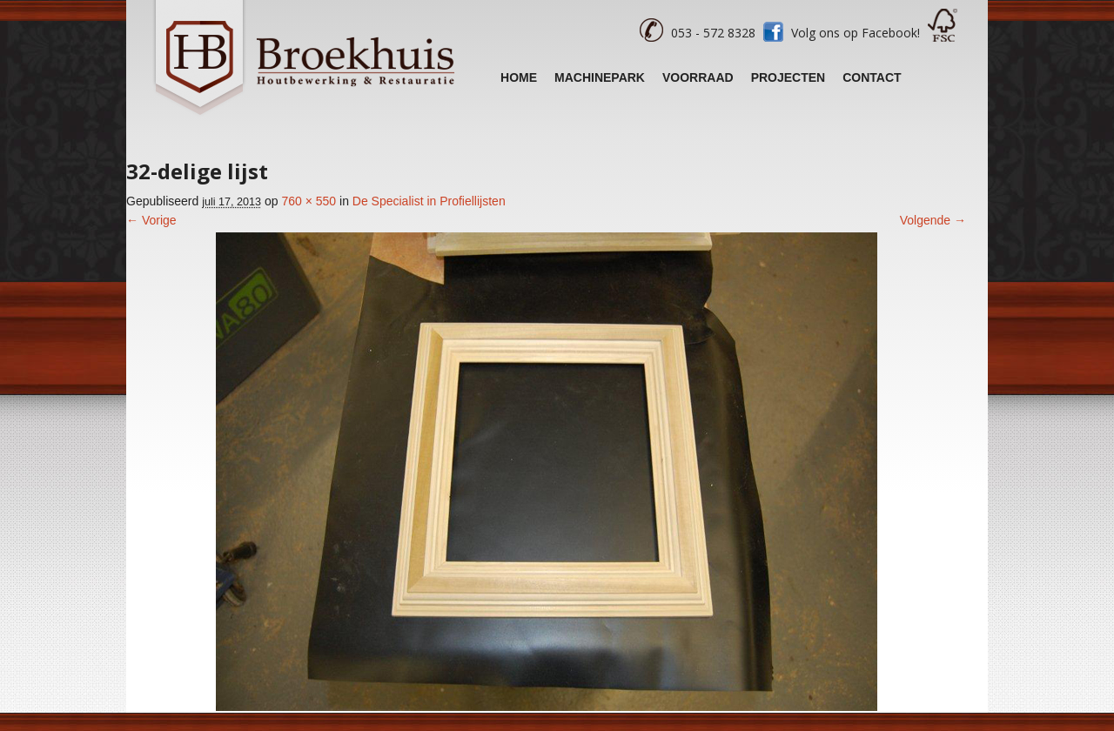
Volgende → (933, 220)
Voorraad (698, 77)
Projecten (788, 77)
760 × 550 (308, 201)
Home (518, 77)
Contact (871, 77)
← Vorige (151, 220)
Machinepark (599, 77)
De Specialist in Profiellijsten (429, 201)
